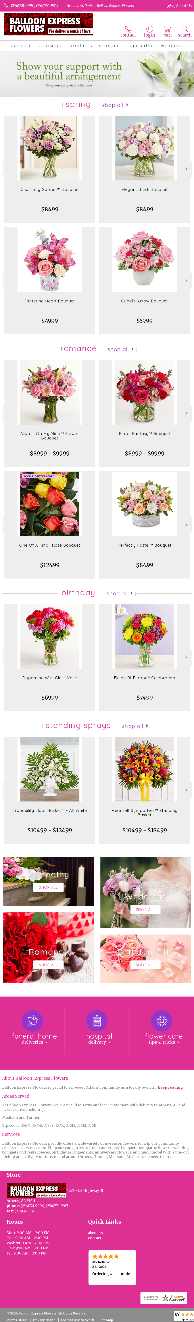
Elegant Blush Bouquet (145, 189)
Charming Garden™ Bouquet (50, 189)
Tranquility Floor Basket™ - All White (50, 810)
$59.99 (144, 320)
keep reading (170, 1087)
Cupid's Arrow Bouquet (144, 301)
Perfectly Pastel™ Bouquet (144, 545)
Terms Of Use (17, 1320)
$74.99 (144, 697)
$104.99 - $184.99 (144, 830)
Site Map (106, 1320)
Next (187, 169)
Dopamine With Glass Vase (49, 677)
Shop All (112, 105)
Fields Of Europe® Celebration (144, 677)
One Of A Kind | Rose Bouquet (49, 545)
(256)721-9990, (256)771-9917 (34, 5)
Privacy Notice (44, 1320)
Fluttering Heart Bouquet (49, 301)
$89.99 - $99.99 (49, 453)
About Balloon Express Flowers (35, 1078)
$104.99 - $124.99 (49, 830)
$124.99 (50, 565)
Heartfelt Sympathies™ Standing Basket (145, 812)
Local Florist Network (77, 1320)
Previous (7, 169)
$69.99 (49, 697)
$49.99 (49, 320)
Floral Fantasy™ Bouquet (144, 433)
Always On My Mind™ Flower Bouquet (49, 436)
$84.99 (49, 209)
